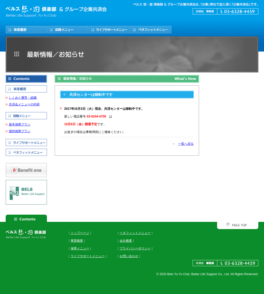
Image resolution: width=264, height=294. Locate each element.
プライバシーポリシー (135, 248)
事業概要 (77, 240)
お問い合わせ (129, 256)
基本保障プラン (19, 124)
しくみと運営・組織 (23, 97)
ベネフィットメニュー (135, 233)
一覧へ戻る (186, 144)
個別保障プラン (19, 131)
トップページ (80, 233)
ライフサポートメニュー (88, 256)
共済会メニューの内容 (24, 104)
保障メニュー (80, 248)
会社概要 (126, 240)
